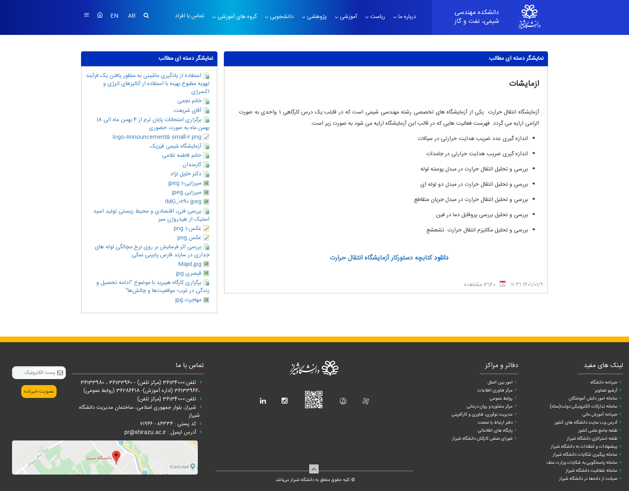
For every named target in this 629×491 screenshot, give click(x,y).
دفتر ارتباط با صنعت (495, 422)
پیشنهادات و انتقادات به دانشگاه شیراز (584, 446)
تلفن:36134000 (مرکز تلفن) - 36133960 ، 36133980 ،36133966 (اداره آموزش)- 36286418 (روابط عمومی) (140, 386)
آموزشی (347, 17)
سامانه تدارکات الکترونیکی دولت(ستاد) (583, 406)
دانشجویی (281, 17)
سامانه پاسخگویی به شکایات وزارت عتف (581, 463)
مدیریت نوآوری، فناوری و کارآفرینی (482, 414)
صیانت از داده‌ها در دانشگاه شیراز (588, 479)
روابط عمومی (501, 398)
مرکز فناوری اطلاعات (495, 390)
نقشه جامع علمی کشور (597, 430)
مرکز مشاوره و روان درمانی (490, 406)
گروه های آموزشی (236, 17)
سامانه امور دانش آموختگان (593, 398)
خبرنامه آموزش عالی (599, 414)
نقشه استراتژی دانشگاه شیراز (592, 438)
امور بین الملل (500, 382)
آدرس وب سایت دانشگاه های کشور (585, 422)
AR (132, 16)
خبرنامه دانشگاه (603, 382)
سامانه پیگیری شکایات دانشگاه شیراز (585, 455)
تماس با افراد (189, 16)
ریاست (377, 17)
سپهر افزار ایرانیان (304, 486)
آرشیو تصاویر (606, 390)
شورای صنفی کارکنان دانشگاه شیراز (482, 438)
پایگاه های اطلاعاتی (495, 430)
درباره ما (406, 17)
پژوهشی (316, 17)
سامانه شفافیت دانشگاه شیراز (591, 471)
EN (115, 16)
